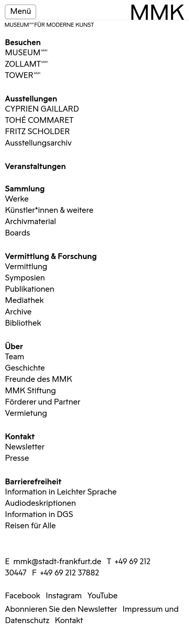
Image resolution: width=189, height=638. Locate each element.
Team (14, 357)
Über (14, 346)
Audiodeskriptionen (40, 503)
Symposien (25, 278)
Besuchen (23, 42)
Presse (17, 458)
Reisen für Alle (30, 526)
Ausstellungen (31, 98)
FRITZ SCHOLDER (37, 132)
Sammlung (25, 188)
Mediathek (24, 300)
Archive (18, 312)
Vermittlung (26, 267)
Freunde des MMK (38, 379)
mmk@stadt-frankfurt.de (57, 562)
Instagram (64, 596)
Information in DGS (39, 515)
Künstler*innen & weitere (49, 210)
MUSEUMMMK (26, 53)
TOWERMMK (23, 75)
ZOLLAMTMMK (26, 64)
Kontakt (20, 436)
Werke (17, 199)
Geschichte (25, 368)
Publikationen (29, 289)
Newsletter (24, 447)
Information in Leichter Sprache (61, 492)
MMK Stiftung (30, 391)
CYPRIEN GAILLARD (42, 109)
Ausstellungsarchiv (38, 143)
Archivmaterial (30, 222)
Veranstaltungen (35, 166)
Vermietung (26, 413)
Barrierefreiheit (33, 481)
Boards (17, 233)
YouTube (102, 596)
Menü (20, 11)
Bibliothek (23, 323)
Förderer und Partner (42, 402)
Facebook (22, 596)
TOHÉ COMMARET (39, 120)
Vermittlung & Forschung (51, 255)
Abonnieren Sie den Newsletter (61, 609)
